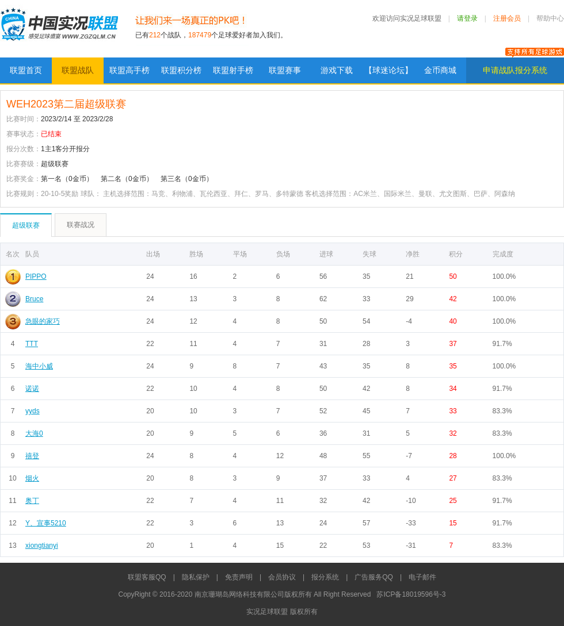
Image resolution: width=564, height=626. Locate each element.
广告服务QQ (374, 577)
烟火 (32, 478)
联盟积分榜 (181, 70)
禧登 (32, 456)
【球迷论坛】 (388, 70)
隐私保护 (195, 577)
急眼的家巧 (42, 321)
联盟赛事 (285, 70)
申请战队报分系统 (515, 70)
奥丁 (32, 501)
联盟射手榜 (233, 70)
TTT (31, 344)
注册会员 (507, 18)
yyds (32, 411)
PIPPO (36, 276)
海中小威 (39, 366)
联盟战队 (78, 70)
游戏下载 (337, 70)
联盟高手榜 (129, 70)
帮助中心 (550, 18)
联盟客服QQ (147, 577)
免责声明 (239, 577)
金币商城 (440, 70)
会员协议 (282, 577)
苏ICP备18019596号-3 (410, 594)
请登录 (467, 18)
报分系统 (325, 577)
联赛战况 (80, 225)
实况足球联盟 (59, 28)
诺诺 (32, 389)
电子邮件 (422, 577)
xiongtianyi (41, 545)
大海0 (34, 433)
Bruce (34, 299)
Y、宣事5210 (45, 523)
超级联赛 (26, 225)
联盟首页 (26, 70)
